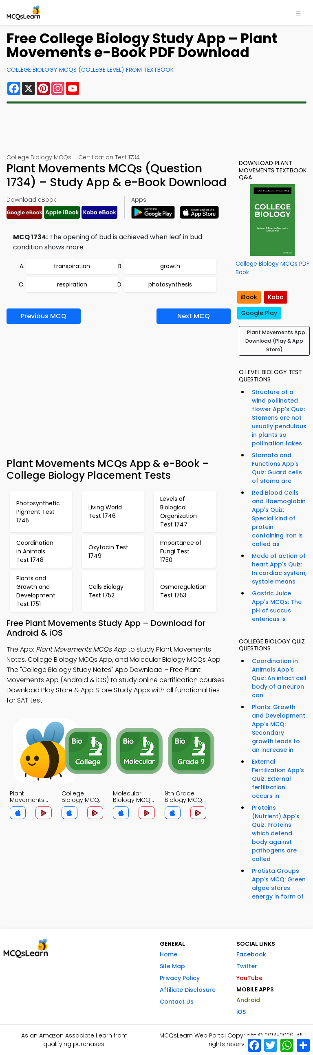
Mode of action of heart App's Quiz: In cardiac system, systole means (279, 569)
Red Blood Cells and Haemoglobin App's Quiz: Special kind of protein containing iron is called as (279, 518)
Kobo (276, 297)
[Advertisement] (156, 128)
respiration (72, 284)
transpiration (72, 266)
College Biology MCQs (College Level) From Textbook (90, 70)
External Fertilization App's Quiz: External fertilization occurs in (278, 779)
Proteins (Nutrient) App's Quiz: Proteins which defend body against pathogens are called (276, 833)
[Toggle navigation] (298, 12)
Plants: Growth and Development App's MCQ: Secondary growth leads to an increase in (278, 728)
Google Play (259, 313)
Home (168, 954)
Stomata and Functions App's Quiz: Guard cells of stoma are (277, 468)
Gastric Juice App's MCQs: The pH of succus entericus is (277, 606)
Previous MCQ (43, 316)
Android (248, 1000)
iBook (249, 297)
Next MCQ (193, 316)
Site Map (172, 966)
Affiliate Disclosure (188, 990)
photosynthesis (170, 284)
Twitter (246, 966)
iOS (241, 1012)
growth (170, 266)
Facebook (251, 954)
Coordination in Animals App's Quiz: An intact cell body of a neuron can (279, 678)
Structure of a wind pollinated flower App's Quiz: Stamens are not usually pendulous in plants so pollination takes (279, 417)
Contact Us (177, 1002)
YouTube (249, 978)
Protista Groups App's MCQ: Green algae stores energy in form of (279, 884)
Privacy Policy (180, 978)
